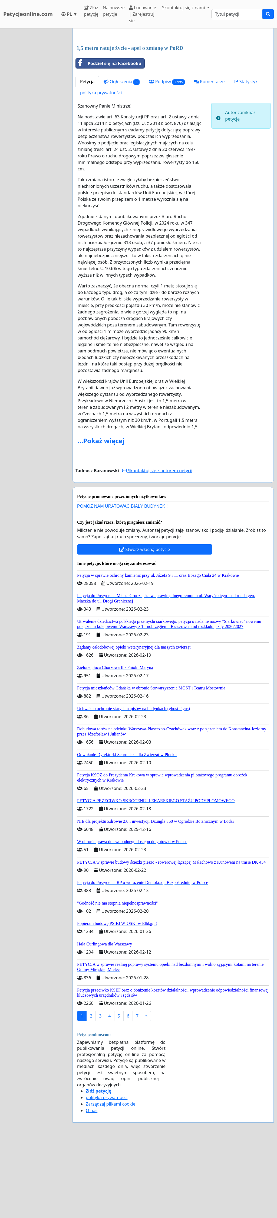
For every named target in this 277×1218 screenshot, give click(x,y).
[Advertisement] (173, 75)
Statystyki (246, 157)
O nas (91, 1186)
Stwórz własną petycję (144, 625)
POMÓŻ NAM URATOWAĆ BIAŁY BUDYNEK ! (122, 582)
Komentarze (209, 157)
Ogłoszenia (121, 157)
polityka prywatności (101, 168)
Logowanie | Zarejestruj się (142, 14)
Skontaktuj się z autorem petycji (157, 546)
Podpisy (167, 157)
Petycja (87, 157)
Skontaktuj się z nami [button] (184, 8)
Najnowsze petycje (114, 11)
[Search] (237, 14)
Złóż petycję (91, 11)
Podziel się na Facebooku (108, 139)
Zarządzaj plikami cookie (110, 1180)
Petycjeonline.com (28, 14)
